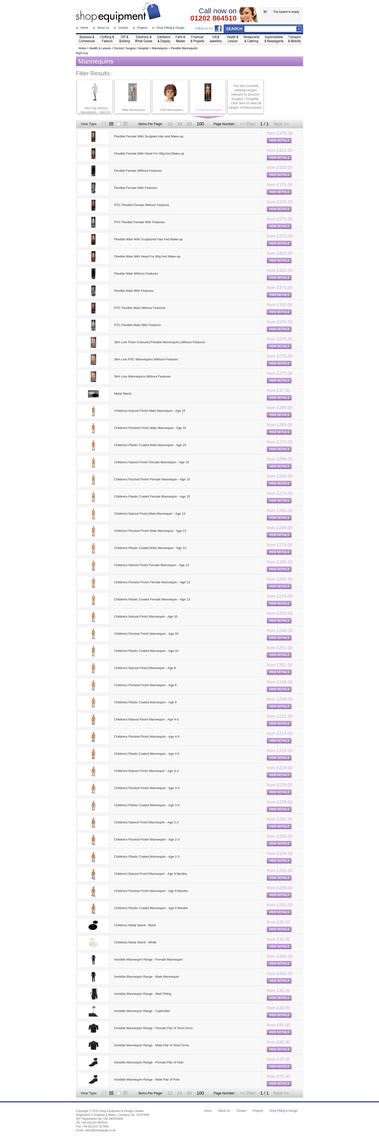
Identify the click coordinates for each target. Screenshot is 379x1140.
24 (179, 123)
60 (189, 123)
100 (200, 123)
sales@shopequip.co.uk (100, 1130)
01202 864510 (213, 18)
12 (170, 123)
